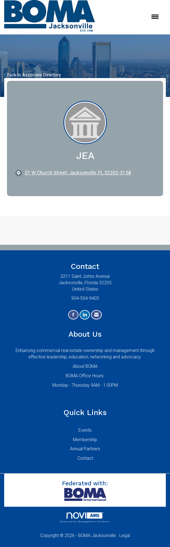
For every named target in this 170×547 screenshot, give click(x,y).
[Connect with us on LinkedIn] (85, 315)
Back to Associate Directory (32, 75)
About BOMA (85, 366)
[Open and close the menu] (130, 17)
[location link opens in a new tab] (78, 172)
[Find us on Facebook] (73, 315)
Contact (85, 458)
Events (85, 430)
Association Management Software (85, 517)
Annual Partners (85, 448)
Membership (85, 439)
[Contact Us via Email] (96, 315)
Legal (124, 535)
